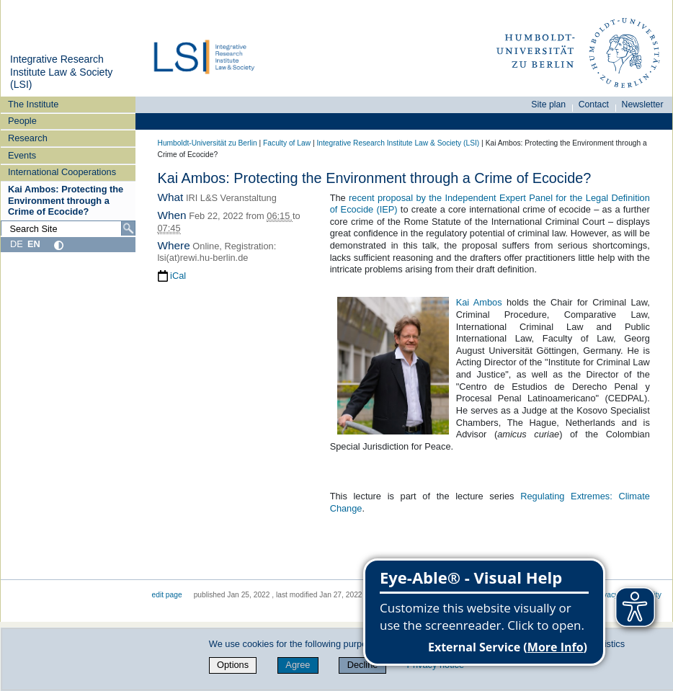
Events (22, 155)
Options (233, 664)
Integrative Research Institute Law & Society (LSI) (61, 71)
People (22, 120)
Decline (362, 664)
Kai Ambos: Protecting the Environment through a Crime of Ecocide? (65, 200)
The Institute (33, 104)
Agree (297, 664)
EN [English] (33, 243)
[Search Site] (68, 228)
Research (28, 138)
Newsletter (643, 104)
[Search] (128, 228)
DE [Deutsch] (16, 243)
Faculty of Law (287, 143)
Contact (594, 104)
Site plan (548, 104)
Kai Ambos (479, 302)
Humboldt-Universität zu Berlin (207, 143)
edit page (167, 595)
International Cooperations (62, 171)
